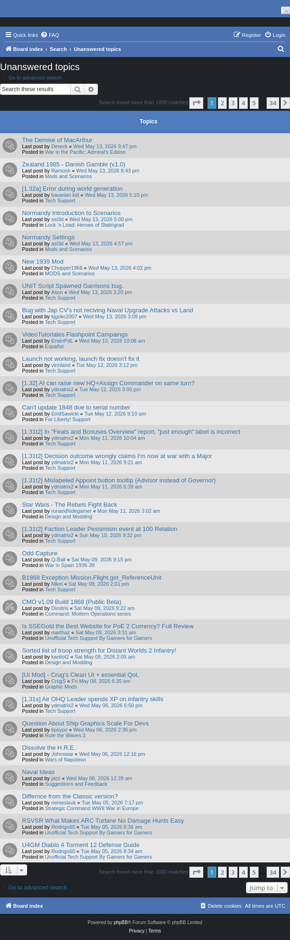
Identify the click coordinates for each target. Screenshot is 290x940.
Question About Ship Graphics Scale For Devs (85, 723)
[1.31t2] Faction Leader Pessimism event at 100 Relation (99, 528)
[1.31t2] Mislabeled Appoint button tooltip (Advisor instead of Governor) (119, 480)
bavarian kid (65, 195)
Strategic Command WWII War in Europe (92, 808)
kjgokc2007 (64, 316)
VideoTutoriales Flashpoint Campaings (75, 334)
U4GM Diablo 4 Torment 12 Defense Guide (81, 844)
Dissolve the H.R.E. (48, 747)
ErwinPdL (62, 341)
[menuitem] (49, 35)
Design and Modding (68, 516)
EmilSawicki (65, 413)
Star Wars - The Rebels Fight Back (69, 504)
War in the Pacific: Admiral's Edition (85, 152)
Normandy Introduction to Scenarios (71, 212)
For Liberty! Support (67, 419)
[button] (196, 102)
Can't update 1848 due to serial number (76, 407)
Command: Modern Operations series (88, 614)
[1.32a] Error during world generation (72, 188)
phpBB (121, 922)
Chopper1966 (66, 268)
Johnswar (62, 754)
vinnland (60, 365)
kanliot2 (60, 657)
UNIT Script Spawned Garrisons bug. (73, 285)
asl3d (57, 219)
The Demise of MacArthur (57, 140)
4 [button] (243, 103)
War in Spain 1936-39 (70, 565)
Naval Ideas (38, 771)
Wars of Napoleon (65, 759)
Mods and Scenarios (68, 176)
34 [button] (272, 103)
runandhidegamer (71, 511)
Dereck (59, 146)
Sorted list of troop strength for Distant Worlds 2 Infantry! (99, 650)
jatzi (55, 778)
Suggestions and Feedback (76, 784)
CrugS (58, 681)
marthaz (60, 632)
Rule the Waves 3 (65, 735)
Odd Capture (40, 553)
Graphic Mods (61, 686)
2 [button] (222, 103)
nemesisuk (63, 802)
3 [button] (233, 103)
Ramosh (60, 170)
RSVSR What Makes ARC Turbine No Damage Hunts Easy (103, 820)
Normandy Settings (48, 237)
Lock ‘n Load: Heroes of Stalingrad (84, 225)
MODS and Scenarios (70, 273)
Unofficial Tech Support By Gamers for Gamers (98, 638)
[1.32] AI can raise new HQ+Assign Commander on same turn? (108, 383)
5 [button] (254, 103)
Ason (57, 292)
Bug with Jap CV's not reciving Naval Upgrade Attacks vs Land (107, 310)
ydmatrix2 (62, 389)
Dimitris (59, 608)
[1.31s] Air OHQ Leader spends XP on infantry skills (93, 699)
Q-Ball (58, 559)
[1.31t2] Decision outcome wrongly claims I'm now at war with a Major (117, 455)
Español (54, 346)
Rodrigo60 (63, 827)
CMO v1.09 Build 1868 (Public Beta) (71, 601)
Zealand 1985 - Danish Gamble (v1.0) (74, 164)
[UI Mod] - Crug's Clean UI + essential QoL (80, 674)
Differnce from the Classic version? (70, 796)
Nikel (56, 584)
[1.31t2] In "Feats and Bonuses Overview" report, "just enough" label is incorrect (131, 431)
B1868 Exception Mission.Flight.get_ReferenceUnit (92, 577)
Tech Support (60, 200)
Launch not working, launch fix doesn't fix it (80, 358)
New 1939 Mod (43, 261)
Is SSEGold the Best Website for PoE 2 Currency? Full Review (107, 626)
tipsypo (59, 729)
